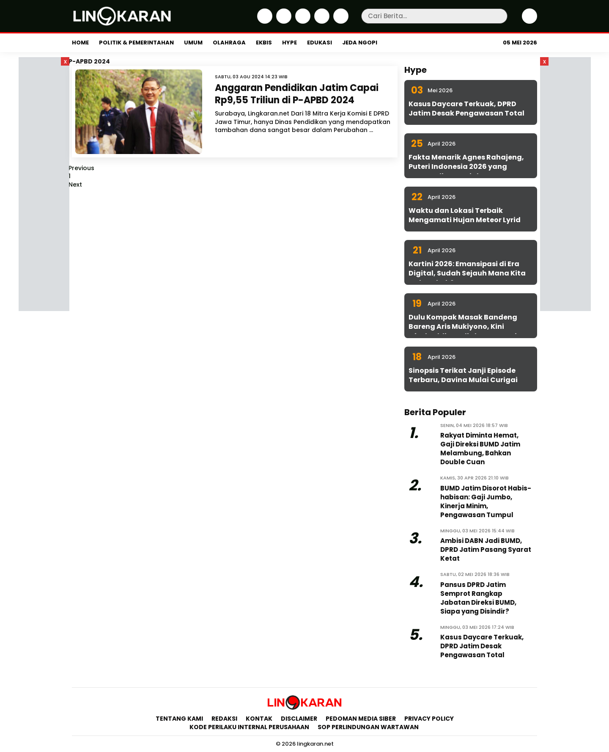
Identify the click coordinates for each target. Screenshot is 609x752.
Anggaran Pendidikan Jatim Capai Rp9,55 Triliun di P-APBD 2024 (297, 94)
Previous (81, 168)
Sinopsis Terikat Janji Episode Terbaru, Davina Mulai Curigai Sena (463, 380)
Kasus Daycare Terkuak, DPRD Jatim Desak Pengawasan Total (466, 108)
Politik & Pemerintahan (136, 43)
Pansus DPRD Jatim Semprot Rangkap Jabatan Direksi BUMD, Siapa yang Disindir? (478, 598)
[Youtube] (339, 21)
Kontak (259, 718)
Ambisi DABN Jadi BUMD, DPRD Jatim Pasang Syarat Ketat (485, 549)
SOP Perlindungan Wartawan (369, 727)
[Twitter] (282, 21)
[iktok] (320, 21)
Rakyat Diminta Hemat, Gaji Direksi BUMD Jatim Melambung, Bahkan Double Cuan (480, 448)
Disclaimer (299, 718)
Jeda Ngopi (359, 43)
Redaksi (224, 718)
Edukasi (319, 43)
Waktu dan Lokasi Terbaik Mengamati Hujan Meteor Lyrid (465, 215)
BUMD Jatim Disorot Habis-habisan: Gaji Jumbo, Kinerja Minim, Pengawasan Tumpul (485, 501)
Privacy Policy (429, 718)
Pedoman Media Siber (361, 718)
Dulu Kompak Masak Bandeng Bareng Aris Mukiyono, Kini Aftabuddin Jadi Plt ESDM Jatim (466, 326)
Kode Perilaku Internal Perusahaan (249, 727)
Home (80, 43)
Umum (193, 43)
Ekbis (264, 43)
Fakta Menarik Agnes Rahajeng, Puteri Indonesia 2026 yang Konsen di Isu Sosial (466, 166)
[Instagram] (301, 21)
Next (75, 184)
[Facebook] (263, 21)
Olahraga (229, 43)
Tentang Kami (179, 718)
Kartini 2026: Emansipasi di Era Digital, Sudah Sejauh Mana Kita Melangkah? (467, 273)
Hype (289, 43)
